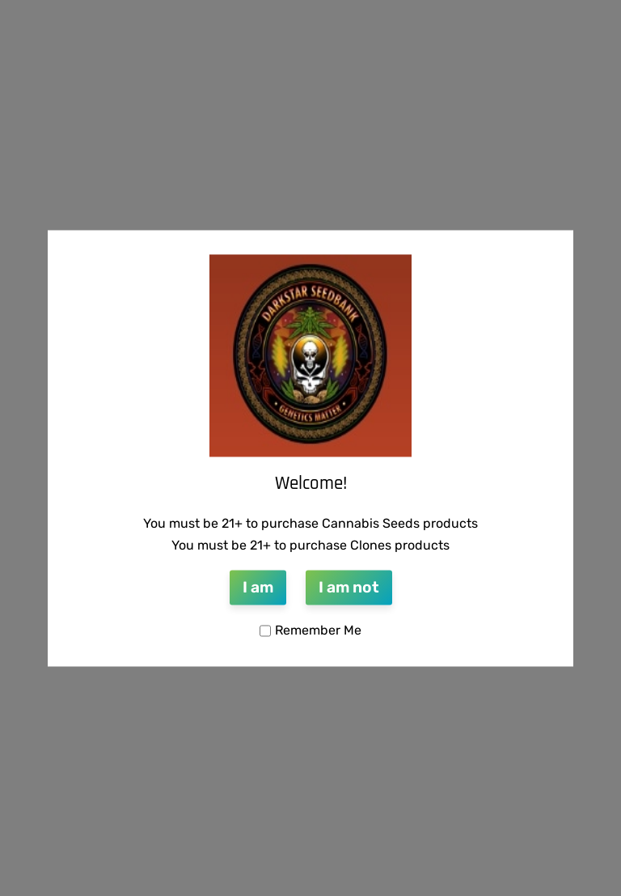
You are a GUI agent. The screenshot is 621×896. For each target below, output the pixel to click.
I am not (349, 588)
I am (258, 588)
